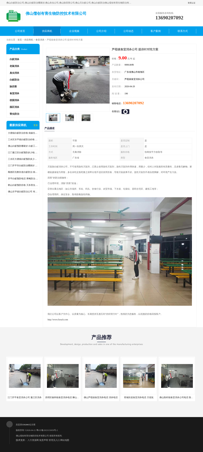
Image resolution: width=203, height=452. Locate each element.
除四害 (13, 86)
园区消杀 (14, 107)
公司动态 (128, 31)
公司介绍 (101, 31)
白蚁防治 (14, 79)
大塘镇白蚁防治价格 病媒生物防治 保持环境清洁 (23, 133)
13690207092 (133, 103)
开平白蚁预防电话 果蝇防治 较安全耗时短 (23, 178)
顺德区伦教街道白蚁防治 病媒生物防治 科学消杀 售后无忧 (23, 172)
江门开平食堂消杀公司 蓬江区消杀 (25, 397)
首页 (19, 40)
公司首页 (20, 31)
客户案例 (156, 31)
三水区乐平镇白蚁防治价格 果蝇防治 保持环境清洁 (23, 139)
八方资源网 (33, 440)
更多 (35, 125)
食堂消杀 (40, 40)
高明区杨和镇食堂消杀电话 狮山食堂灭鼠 (65, 397)
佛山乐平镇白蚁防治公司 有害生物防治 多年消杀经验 (23, 191)
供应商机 (47, 31)
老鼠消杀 (14, 66)
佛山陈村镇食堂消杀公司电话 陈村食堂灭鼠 (180, 397)
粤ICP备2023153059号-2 (47, 430)
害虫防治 (14, 114)
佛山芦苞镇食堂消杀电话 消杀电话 (101, 397)
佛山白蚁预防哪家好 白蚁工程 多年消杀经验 (23, 146)
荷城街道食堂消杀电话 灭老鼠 (139, 397)
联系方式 (183, 31)
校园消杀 (14, 100)
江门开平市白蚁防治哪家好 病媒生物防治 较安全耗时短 (23, 165)
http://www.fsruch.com (58, 319)
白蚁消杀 (14, 59)
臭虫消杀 (14, 73)
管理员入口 (54, 440)
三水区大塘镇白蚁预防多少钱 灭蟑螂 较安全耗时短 (23, 159)
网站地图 (64, 440)
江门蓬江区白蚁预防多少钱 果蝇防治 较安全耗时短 (23, 152)
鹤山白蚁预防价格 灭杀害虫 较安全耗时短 (23, 185)
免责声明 (43, 440)
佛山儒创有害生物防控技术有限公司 (32, 436)
